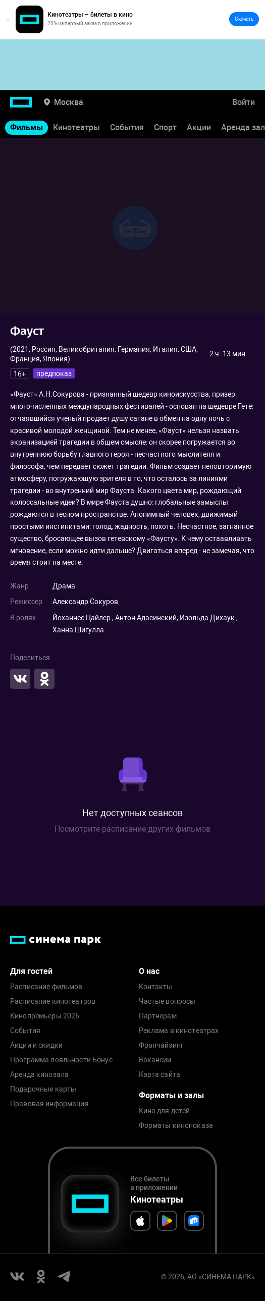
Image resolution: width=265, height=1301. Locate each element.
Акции (199, 127)
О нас (149, 971)
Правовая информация (49, 1104)
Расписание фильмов (46, 987)
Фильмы (26, 127)
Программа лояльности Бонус (61, 1060)
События (127, 127)
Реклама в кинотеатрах (179, 1031)
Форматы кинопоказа (176, 1125)
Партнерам (158, 1016)
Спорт (165, 127)
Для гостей (31, 971)
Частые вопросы (167, 1001)
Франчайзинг (161, 1045)
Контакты (156, 987)
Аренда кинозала (39, 1074)
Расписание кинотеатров (52, 1001)
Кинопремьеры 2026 (44, 1016)
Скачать (244, 19)
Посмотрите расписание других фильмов (132, 829)
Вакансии (155, 1060)
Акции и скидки (36, 1045)
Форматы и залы (171, 1095)
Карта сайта (160, 1074)
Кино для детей (164, 1111)
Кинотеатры (76, 127)
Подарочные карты (43, 1089)
